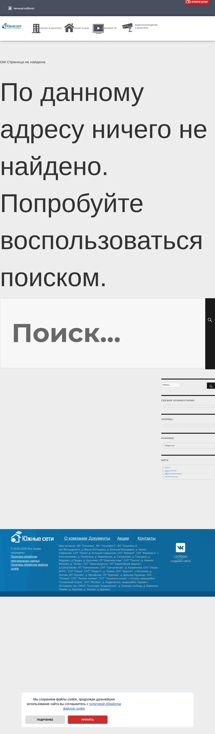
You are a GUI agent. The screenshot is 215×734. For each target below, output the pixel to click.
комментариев (173, 474)
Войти (167, 468)
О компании (75, 538)
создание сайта (180, 561)
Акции (123, 538)
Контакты (147, 538)
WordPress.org (171, 477)
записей (170, 471)
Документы (99, 538)
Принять (87, 719)
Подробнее (45, 719)
